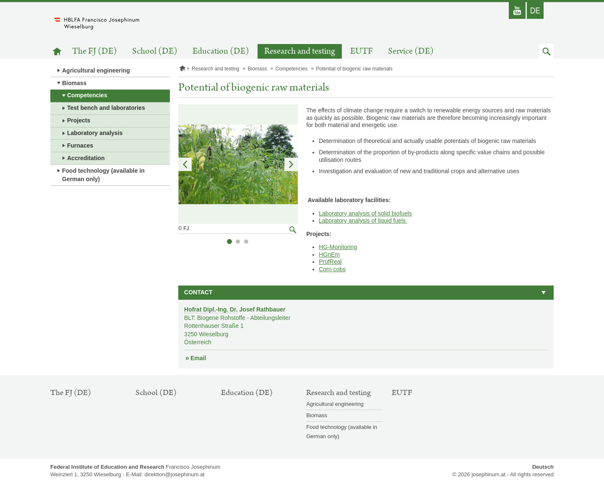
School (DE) (154, 51)
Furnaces (80, 145)
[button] (546, 51)
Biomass (74, 83)
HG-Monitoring (338, 247)
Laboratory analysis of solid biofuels (365, 213)
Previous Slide (185, 164)
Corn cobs (332, 269)
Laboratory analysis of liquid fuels (363, 220)
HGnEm (329, 254)
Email (198, 358)
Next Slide (291, 164)
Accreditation (85, 158)
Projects (78, 120)
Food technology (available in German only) (103, 174)
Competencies (87, 95)
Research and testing (299, 51)
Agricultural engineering (96, 70)
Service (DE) (411, 51)
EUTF (361, 51)
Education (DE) (221, 51)
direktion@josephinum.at (174, 474)
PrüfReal (330, 261)
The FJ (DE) (94, 51)
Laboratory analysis (94, 133)
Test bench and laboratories (106, 107)
